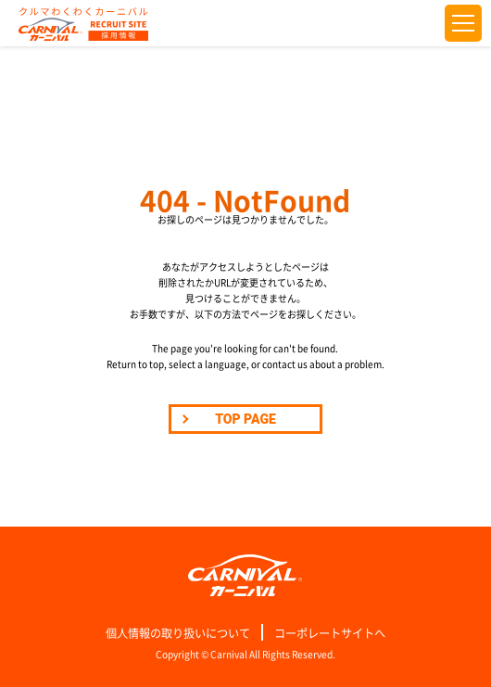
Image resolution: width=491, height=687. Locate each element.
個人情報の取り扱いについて (178, 633)
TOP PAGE (245, 419)
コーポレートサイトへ (329, 633)
